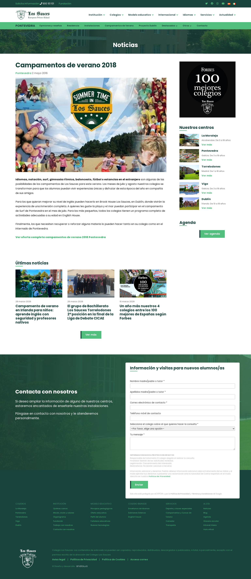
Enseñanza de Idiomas (139, 508)
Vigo (17, 521)
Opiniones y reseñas (50, 25)
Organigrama (59, 517)
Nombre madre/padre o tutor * (182, 384)
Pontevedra (25, 26)
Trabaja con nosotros (63, 525)
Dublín (18, 525)
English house (134, 517)
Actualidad (226, 14)
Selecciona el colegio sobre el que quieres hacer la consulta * (182, 426)
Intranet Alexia (210, 525)
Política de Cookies (113, 559)
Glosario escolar (211, 521)
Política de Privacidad (159, 476)
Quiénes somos (60, 508)
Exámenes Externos (137, 512)
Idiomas (188, 14)
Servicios (206, 14)
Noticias (207, 508)
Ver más (90, 335)
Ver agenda (212, 234)
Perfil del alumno (98, 517)
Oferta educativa (98, 512)
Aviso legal (58, 559)
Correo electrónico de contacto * (182, 405)
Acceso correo (139, 559)
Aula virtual (208, 529)
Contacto (202, 25)
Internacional (166, 14)
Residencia (73, 25)
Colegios (115, 14)
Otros (186, 25)
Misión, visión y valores (63, 512)
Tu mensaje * (182, 441)
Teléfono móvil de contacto (182, 416)
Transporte (171, 525)
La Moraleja (20, 508)
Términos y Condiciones (202, 494)
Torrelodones (21, 517)
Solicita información (27, 3)
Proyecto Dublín (148, 25)
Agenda (207, 517)
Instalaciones (92, 25)
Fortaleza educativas (100, 521)
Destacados (168, 25)
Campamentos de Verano (119, 25)
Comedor (170, 521)
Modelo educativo (139, 14)
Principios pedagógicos (101, 508)
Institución (95, 14)
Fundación (65, 3)
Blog (205, 512)
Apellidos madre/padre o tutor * (182, 394)
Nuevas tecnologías (100, 525)
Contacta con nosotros (63, 529)
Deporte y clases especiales (179, 508)
